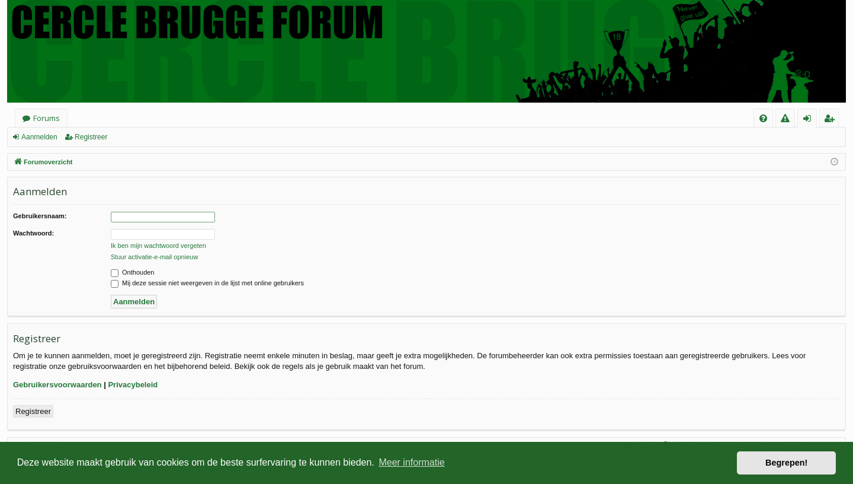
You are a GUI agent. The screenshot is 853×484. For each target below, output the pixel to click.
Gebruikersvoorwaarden (57, 384)
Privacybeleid (133, 384)
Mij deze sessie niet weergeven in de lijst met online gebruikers (207, 282)
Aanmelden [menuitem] (810, 120)
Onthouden (133, 272)
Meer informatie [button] (411, 462)
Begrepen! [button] (786, 462)
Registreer (91, 137)
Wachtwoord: (33, 233)
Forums (46, 118)
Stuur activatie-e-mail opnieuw (154, 256)
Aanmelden (39, 137)
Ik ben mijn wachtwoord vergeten (158, 245)
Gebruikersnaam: (39, 215)
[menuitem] (763, 118)
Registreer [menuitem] (831, 120)
